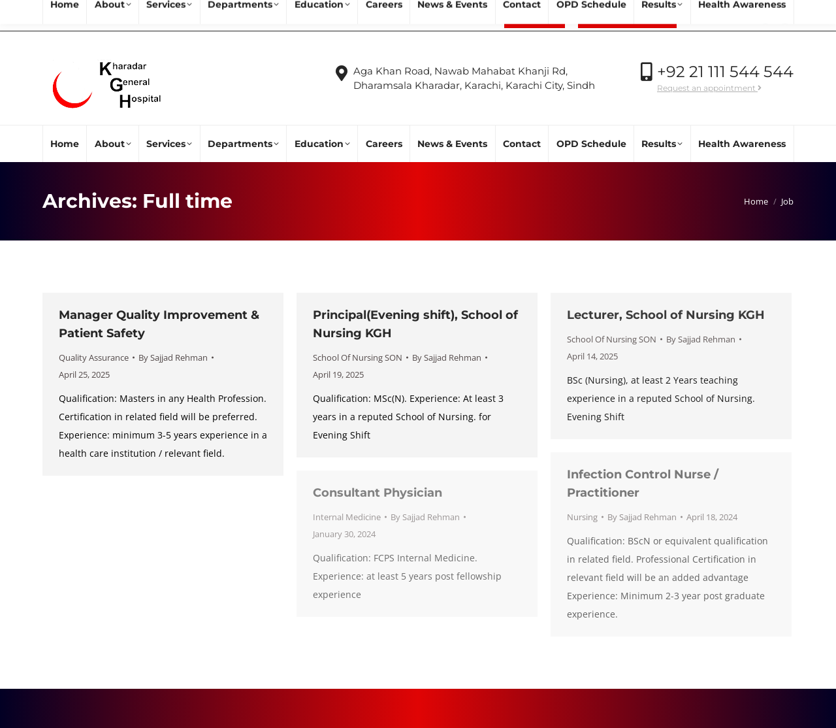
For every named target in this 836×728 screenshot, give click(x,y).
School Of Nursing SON (357, 357)
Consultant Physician (377, 493)
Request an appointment (709, 88)
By (173, 357)
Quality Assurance (94, 357)
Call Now (717, 16)
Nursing (582, 517)
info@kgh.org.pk (142, 16)
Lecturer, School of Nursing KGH (666, 315)
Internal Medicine (347, 517)
